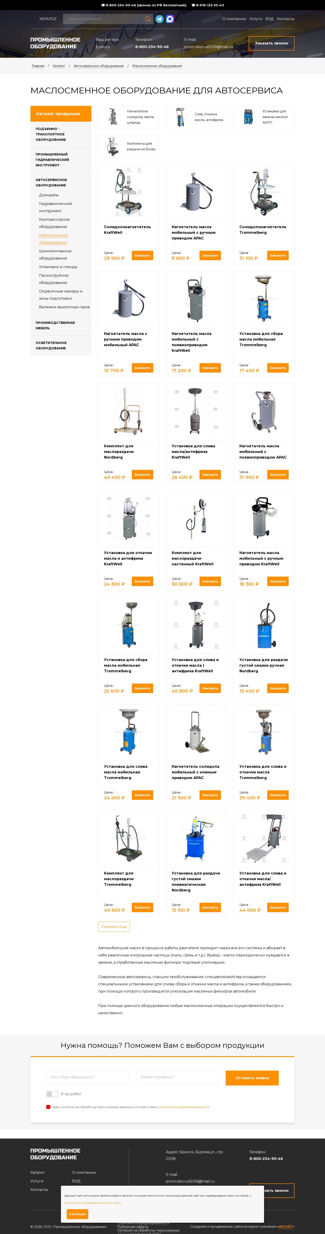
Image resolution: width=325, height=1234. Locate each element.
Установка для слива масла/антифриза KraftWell (193, 451)
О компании (234, 19)
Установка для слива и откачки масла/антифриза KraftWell (262, 879)
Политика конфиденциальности (143, 1223)
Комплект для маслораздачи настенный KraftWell (193, 558)
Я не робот (63, 1094)
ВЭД (269, 19)
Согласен (77, 1214)
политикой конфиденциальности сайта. (93, 1202)
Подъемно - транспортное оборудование (51, 134)
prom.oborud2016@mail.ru (208, 47)
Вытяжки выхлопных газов (64, 307)
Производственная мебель (55, 325)
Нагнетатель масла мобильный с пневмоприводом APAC (263, 451)
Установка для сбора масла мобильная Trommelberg (261, 339)
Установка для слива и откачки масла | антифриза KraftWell (195, 665)
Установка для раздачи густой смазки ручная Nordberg (263, 665)
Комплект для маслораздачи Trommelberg (119, 879)
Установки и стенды (58, 267)
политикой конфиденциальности (184, 1107)
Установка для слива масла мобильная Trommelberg (125, 772)
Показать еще (114, 927)
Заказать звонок (272, 1190)
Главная (38, 66)
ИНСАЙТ (286, 1227)
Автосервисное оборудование (99, 66)
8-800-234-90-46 (152, 47)
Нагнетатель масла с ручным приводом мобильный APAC (125, 339)
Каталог (48, 19)
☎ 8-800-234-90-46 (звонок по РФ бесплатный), (144, 5)
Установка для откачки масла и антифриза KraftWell (128, 558)
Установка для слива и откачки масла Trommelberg (262, 772)
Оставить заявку (252, 1078)
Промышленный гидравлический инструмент (52, 159)
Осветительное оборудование (51, 345)
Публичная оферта (132, 1227)
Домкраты (49, 195)
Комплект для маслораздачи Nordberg (119, 451)
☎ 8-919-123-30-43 (207, 5)
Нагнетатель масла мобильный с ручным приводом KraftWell (261, 558)
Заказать (143, 255)
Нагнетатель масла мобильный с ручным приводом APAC (194, 232)
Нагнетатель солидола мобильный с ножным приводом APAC (195, 772)
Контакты (286, 19)
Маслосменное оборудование (157, 66)
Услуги (255, 19)
